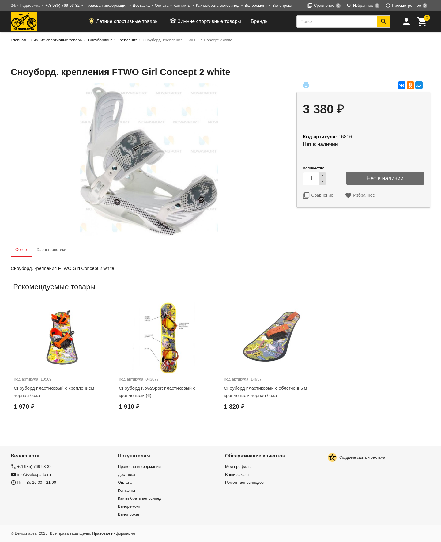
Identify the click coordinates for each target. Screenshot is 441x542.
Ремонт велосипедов (244, 482)
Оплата (161, 5)
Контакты (182, 5)
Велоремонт (255, 5)
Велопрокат (283, 5)
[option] (63, 361)
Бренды (260, 21)
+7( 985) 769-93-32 (62, 5)
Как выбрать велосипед (217, 5)
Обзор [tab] (21, 249)
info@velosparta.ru (34, 474)
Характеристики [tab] (51, 249)
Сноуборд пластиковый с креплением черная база (54, 391)
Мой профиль (238, 466)
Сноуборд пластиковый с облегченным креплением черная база (265, 391)
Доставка (141, 5)
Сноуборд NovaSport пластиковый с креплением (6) (157, 391)
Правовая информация (106, 5)
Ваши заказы (237, 474)
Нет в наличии (385, 178)
